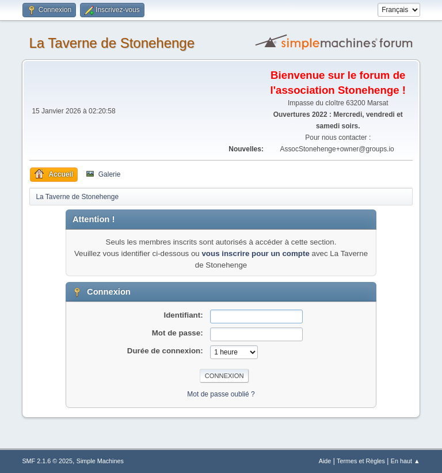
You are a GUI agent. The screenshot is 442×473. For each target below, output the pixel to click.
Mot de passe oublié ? (220, 394)
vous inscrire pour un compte (255, 253)
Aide (325, 460)
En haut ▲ (405, 460)
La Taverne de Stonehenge (112, 43)
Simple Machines (100, 460)
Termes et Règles (361, 460)
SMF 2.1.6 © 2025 (47, 460)
